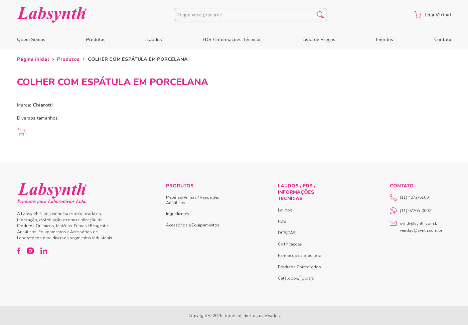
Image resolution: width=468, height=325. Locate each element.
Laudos (154, 39)
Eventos (384, 39)
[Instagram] (30, 251)
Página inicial (33, 59)
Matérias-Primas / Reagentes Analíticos (192, 200)
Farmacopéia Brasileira (299, 255)
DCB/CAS (286, 232)
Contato (442, 39)
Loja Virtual (433, 14)
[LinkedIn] (43, 251)
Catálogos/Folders (296, 278)
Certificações (290, 244)
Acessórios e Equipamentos (192, 225)
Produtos (96, 39)
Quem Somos (31, 39)
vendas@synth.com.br (421, 230)
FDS (282, 221)
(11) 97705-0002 (410, 210)
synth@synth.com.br (419, 223)
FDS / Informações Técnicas (232, 39)
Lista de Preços (319, 39)
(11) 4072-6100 (409, 197)
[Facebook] (19, 251)
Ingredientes (177, 213)
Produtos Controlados (299, 267)
